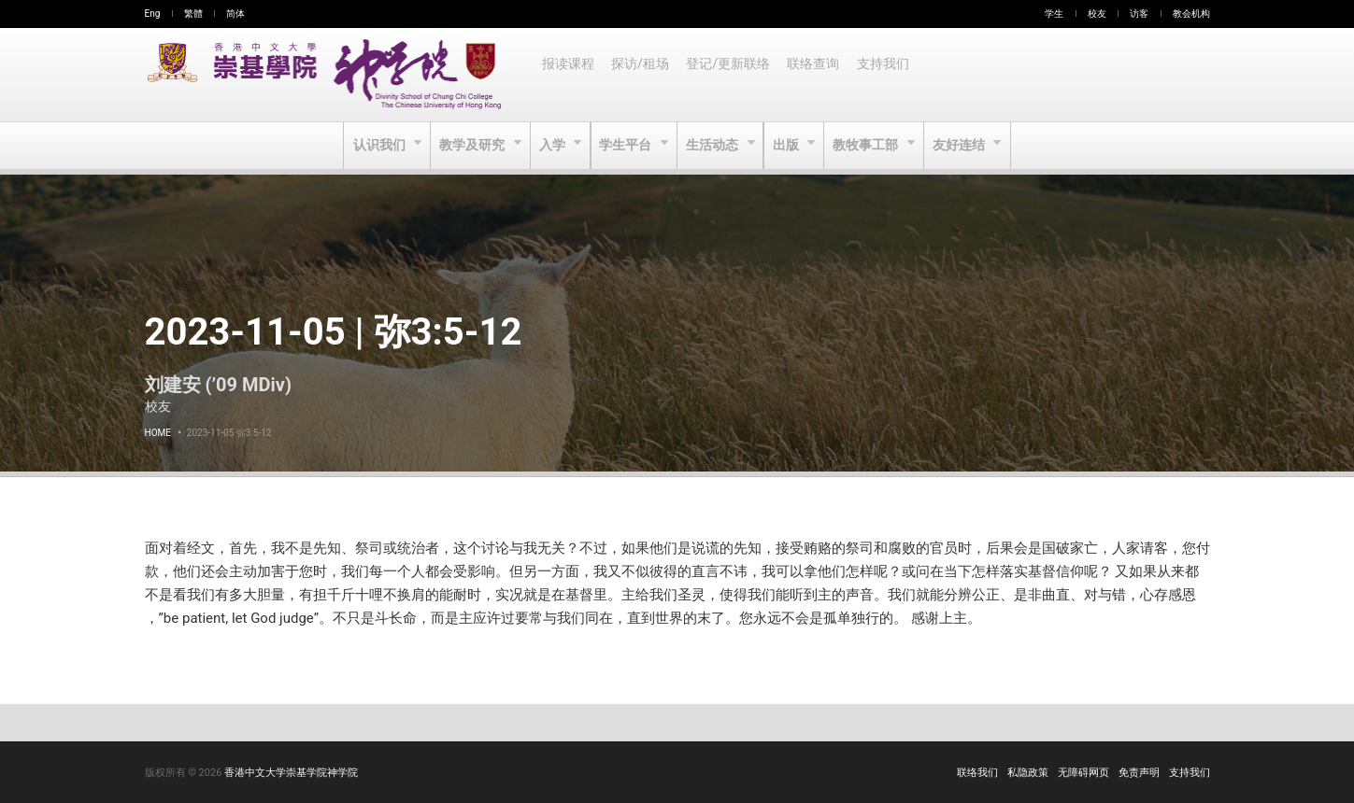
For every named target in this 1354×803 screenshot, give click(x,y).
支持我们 (889, 74)
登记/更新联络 (732, 74)
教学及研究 (469, 145)
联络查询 (818, 74)
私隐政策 (1027, 773)
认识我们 (375, 145)
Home (158, 433)
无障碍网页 (1083, 773)
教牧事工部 (870, 145)
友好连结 (965, 145)
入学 (550, 145)
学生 (1054, 13)
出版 (789, 145)
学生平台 (626, 145)
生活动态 (714, 145)
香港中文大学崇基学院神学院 (291, 773)
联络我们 (977, 773)
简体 (235, 13)
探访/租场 (643, 74)
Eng (153, 13)
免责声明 (1139, 773)
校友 (1097, 13)
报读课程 (569, 74)
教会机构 (1191, 13)
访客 (1139, 13)
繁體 (193, 13)
